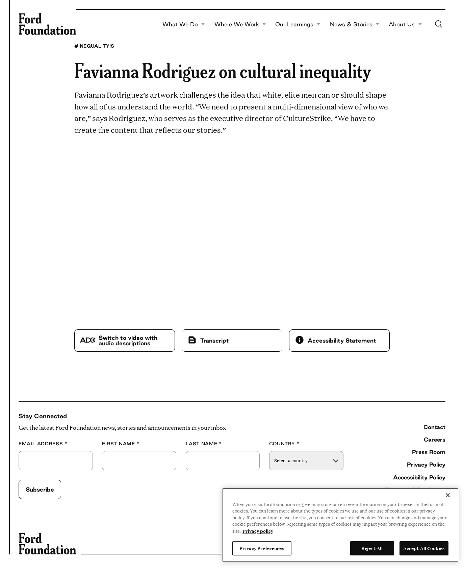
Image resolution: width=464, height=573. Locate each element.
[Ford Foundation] (47, 24)
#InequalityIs (94, 46)
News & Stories (355, 24)
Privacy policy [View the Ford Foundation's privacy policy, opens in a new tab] (257, 530)
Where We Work (240, 24)
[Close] (447, 495)
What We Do (183, 24)
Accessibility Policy (419, 477)
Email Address (43, 443)
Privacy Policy (426, 464)
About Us (405, 24)
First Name (120, 443)
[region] (340, 525)
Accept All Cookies (424, 548)
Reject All (372, 548)
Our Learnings (297, 24)
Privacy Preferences (261, 548)
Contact (434, 427)
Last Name (204, 443)
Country (284, 443)
